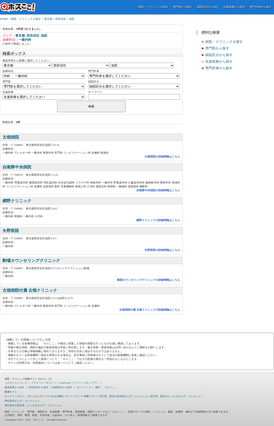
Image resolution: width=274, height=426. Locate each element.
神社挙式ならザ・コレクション (22, 400)
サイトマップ (83, 387)
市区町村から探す (39, 387)
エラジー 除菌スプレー (86, 396)
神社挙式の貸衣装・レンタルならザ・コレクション (33, 405)
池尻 (71, 19)
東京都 (48, 19)
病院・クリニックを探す (153, 7)
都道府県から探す (15, 387)
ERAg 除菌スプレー (61, 396)
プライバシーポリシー (43, 382)
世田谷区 (60, 19)
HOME (4, 19)
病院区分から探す (208, 7)
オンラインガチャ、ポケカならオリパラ (27, 396)
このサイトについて (16, 382)
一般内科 (24, 39)
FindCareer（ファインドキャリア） (79, 382)
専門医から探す (182, 7)
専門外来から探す (261, 7)
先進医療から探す (234, 7)
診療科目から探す (62, 387)
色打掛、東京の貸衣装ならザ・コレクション (124, 396)
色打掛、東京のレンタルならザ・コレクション (176, 396)
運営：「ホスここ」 (106, 387)
